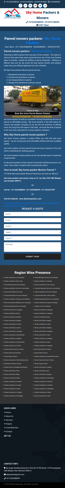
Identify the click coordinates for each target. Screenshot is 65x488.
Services (9, 420)
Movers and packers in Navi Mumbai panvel (16, 360)
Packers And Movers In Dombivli (43, 381)
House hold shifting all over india (13, 292)
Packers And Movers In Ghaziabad (44, 388)
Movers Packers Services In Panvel (44, 360)
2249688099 (55, 2)
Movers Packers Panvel (41, 363)
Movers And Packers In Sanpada (13, 310)
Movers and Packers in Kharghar (43, 331)
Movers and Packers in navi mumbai (44, 284)
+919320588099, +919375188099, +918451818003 (26, 2)
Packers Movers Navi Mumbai (12, 353)
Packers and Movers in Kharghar (43, 338)
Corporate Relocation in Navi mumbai (45, 295)
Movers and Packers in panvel (12, 328)
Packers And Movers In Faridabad (13, 396)
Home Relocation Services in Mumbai (14, 284)
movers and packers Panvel (15, 203)
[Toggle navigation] (60, 29)
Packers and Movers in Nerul (42, 342)
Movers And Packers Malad (12, 374)
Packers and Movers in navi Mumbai (14, 277)
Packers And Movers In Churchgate (44, 378)
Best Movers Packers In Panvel (12, 363)
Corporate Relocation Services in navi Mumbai (47, 288)
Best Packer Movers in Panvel (43, 349)
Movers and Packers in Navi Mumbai (14, 335)
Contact (9, 432)
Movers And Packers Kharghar (12, 317)
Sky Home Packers (42, 51)
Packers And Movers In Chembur (44, 385)
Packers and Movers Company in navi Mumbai (17, 299)
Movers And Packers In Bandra (43, 367)
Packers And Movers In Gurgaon (13, 392)
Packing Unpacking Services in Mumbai (15, 306)
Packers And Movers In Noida (43, 392)
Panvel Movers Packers (10, 356)
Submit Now (32, 257)
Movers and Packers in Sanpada (13, 331)
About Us (9, 416)
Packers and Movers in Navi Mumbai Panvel (47, 356)
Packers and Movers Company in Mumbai (46, 302)
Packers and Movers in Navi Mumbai (14, 342)
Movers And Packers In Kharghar (44, 310)
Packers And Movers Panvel (12, 313)
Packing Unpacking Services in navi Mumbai (47, 299)
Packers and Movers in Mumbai (43, 281)
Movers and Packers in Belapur (43, 328)
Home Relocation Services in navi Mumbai (46, 277)
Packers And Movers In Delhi (12, 388)
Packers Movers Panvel (41, 353)
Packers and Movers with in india (13, 281)
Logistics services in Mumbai (43, 306)
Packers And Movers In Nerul (43, 324)
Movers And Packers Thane (12, 371)
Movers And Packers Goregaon (43, 374)
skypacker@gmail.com (15, 474)
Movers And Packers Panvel (42, 317)
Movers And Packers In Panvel (12, 324)
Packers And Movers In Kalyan (12, 385)
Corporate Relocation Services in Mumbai (15, 295)
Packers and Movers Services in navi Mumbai (16, 288)
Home (8, 412)
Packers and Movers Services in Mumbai (46, 292)
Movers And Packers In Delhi (42, 396)
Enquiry (9, 424)
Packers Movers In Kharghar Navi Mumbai (15, 367)
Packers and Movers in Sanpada (43, 345)
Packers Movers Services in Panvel (13, 349)
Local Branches (12, 428)
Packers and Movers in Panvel (12, 345)
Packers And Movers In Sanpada (43, 313)
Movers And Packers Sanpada (43, 320)
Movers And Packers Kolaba (12, 378)
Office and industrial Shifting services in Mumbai (17, 302)
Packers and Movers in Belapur (12, 338)
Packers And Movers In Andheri (13, 381)
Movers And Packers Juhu (42, 371)
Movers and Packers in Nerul (42, 335)
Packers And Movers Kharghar (12, 320)
